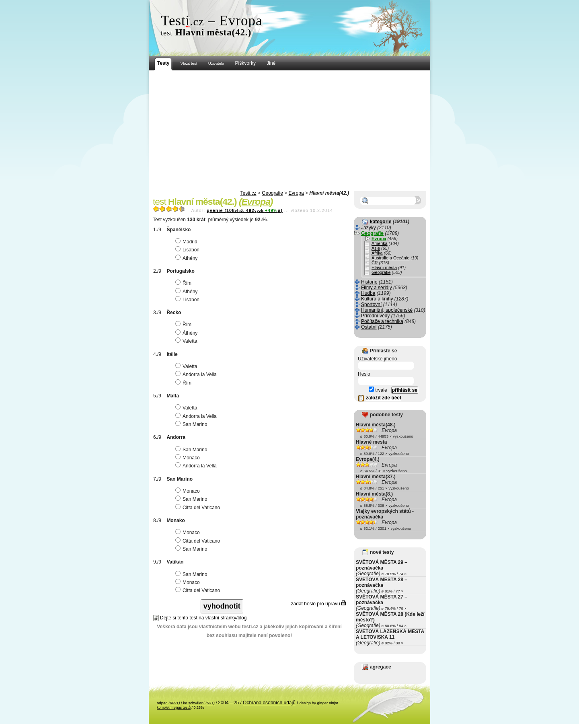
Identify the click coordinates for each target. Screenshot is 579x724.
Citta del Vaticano (198, 507)
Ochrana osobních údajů (269, 702)
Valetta (187, 341)
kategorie (380, 221)
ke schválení (199, 703)
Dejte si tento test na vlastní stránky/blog (203, 618)
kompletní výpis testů (174, 707)
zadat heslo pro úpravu (318, 604)
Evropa (296, 193)
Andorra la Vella (197, 374)
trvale (378, 390)
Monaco (188, 458)
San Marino (192, 424)
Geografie (272, 193)
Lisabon (188, 250)
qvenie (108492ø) (245, 210)
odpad (168, 703)
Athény (187, 258)
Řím (184, 283)
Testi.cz (248, 193)
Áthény (187, 333)
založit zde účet (383, 398)
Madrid (187, 242)
